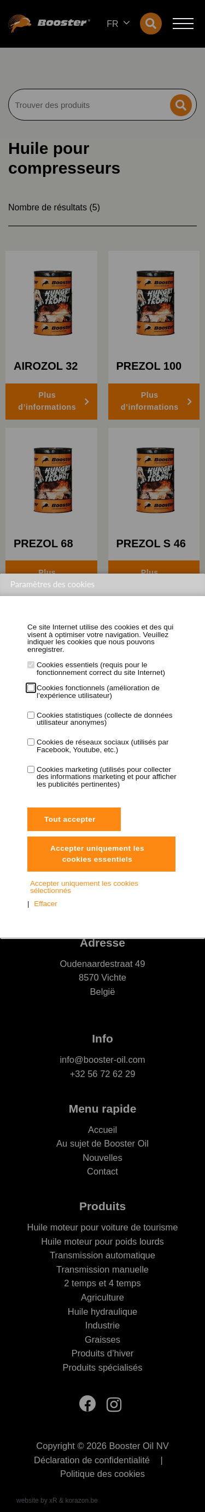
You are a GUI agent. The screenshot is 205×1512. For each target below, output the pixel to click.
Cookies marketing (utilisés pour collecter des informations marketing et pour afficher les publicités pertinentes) (107, 777)
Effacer (45, 904)
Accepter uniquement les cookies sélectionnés (84, 887)
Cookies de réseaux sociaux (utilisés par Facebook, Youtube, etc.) (103, 745)
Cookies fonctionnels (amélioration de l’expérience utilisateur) (98, 691)
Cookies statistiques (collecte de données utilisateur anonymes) (104, 719)
